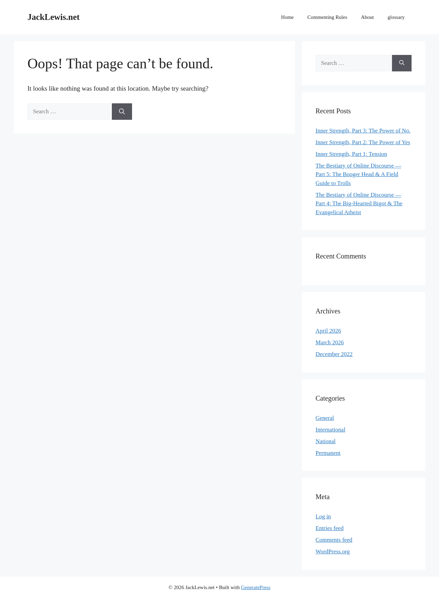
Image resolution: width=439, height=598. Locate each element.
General (325, 418)
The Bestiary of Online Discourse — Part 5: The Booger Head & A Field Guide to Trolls (358, 174)
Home (287, 17)
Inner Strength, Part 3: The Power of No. (363, 130)
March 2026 (330, 342)
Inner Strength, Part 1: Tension (351, 154)
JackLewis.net (53, 17)
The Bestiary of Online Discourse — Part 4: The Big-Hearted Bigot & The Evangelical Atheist (359, 204)
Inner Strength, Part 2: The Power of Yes (363, 142)
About (367, 17)
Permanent (328, 453)
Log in (323, 516)
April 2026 (328, 330)
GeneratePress (256, 587)
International (330, 429)
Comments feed (334, 540)
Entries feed (330, 528)
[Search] (122, 111)
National (326, 441)
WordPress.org (333, 551)
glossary (396, 17)
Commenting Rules (327, 17)
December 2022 (334, 354)
